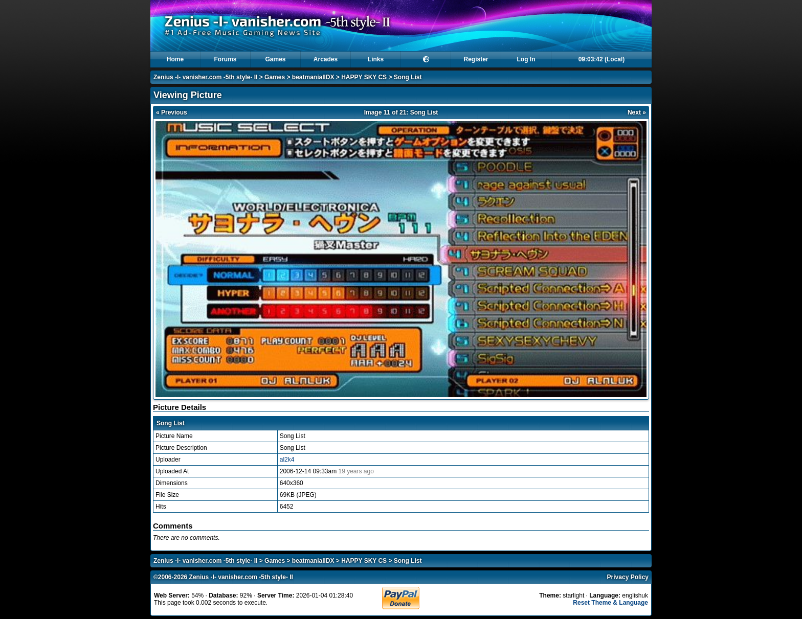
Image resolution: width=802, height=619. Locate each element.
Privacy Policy (628, 577)
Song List (408, 77)
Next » (637, 112)
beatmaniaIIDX (313, 77)
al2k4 (287, 459)
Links (376, 59)
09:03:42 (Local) (601, 59)
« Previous (171, 112)
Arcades (326, 59)
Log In (526, 59)
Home (175, 59)
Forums (225, 59)
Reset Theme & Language (610, 602)
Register (475, 59)
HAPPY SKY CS (364, 77)
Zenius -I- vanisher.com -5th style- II (205, 77)
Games (275, 59)
